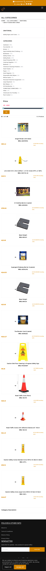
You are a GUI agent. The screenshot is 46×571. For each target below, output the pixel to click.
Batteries (5, 64)
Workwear (6, 53)
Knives (5, 49)
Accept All (20, 567)
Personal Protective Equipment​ (12, 79)
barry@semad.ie (18, 1)
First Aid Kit (6, 47)
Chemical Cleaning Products (11, 66)
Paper (5, 71)
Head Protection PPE (9, 60)
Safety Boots (6, 58)
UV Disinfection (7, 86)
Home (3, 21)
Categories (7, 41)
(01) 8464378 (28, 1)
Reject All (8, 567)
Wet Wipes (6, 84)
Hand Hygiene (7, 73)
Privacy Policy (5, 538)
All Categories (12, 21)
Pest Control (6, 95)
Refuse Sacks (7, 77)
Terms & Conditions (7, 531)
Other (5, 90)
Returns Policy (5, 535)
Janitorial (23, 21)
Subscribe (37, 549)
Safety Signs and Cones (11, 22)
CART (22, 4)
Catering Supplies (8, 62)
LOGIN (18, 4)
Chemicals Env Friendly (10, 93)
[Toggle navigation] (42, 8)
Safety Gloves (7, 55)
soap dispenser (7, 82)
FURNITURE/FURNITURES (10, 88)
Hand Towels (7, 69)
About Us (4, 528)
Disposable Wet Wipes (10, 75)
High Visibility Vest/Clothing (11, 51)
